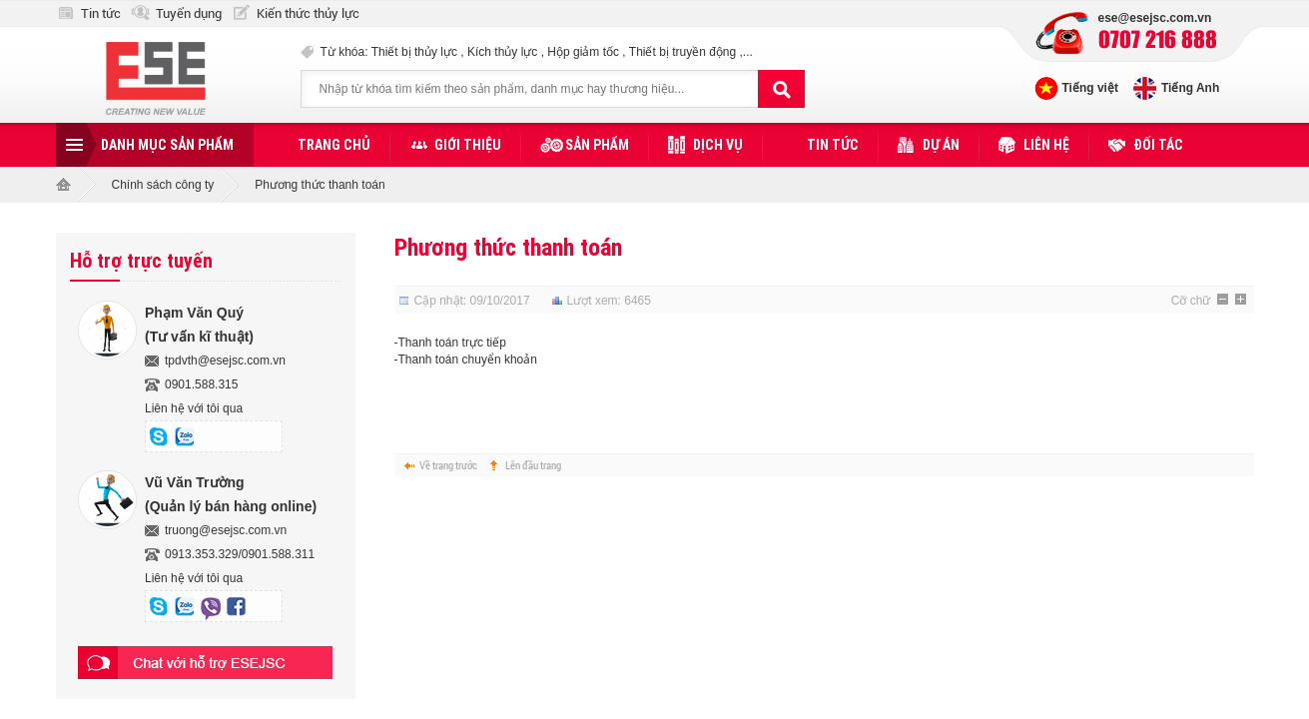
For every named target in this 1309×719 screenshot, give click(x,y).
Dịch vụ (718, 145)
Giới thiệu (467, 145)
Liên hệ (1046, 145)
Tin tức (101, 13)
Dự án (941, 145)
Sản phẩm (597, 145)
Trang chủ (334, 145)
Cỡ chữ (1191, 301)
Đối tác (1158, 145)
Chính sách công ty (163, 185)
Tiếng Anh (1190, 88)
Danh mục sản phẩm (167, 145)
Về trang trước (448, 464)
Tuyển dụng (189, 13)
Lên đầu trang (533, 464)
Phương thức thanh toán (508, 247)
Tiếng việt (1090, 88)
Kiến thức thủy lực (308, 13)
